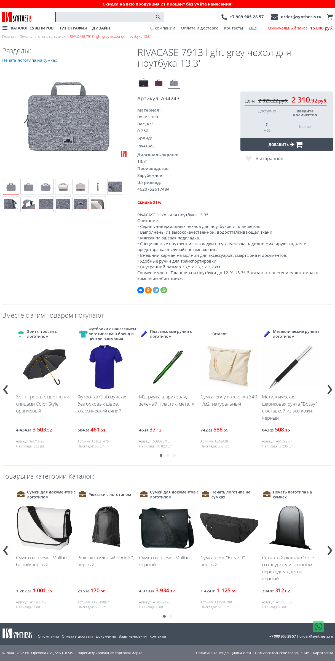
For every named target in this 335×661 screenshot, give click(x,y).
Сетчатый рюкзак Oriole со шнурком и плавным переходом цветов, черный (288, 568)
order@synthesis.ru (301, 17)
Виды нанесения (133, 636)
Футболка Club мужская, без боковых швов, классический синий (103, 403)
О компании (162, 28)
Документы (106, 636)
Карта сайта (323, 653)
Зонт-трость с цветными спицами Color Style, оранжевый (42, 403)
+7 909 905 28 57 (247, 17)
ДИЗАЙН (101, 28)
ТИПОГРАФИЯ (73, 28)
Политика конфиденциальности (223, 653)
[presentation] (5, 387)
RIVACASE (146, 146)
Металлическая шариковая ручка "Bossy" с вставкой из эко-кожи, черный (289, 407)
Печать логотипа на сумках (42, 36)
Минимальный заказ (300, 28)
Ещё (253, 28)
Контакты (233, 28)
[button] (161, 455)
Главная (9, 36)
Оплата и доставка (199, 28)
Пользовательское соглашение (282, 653)
